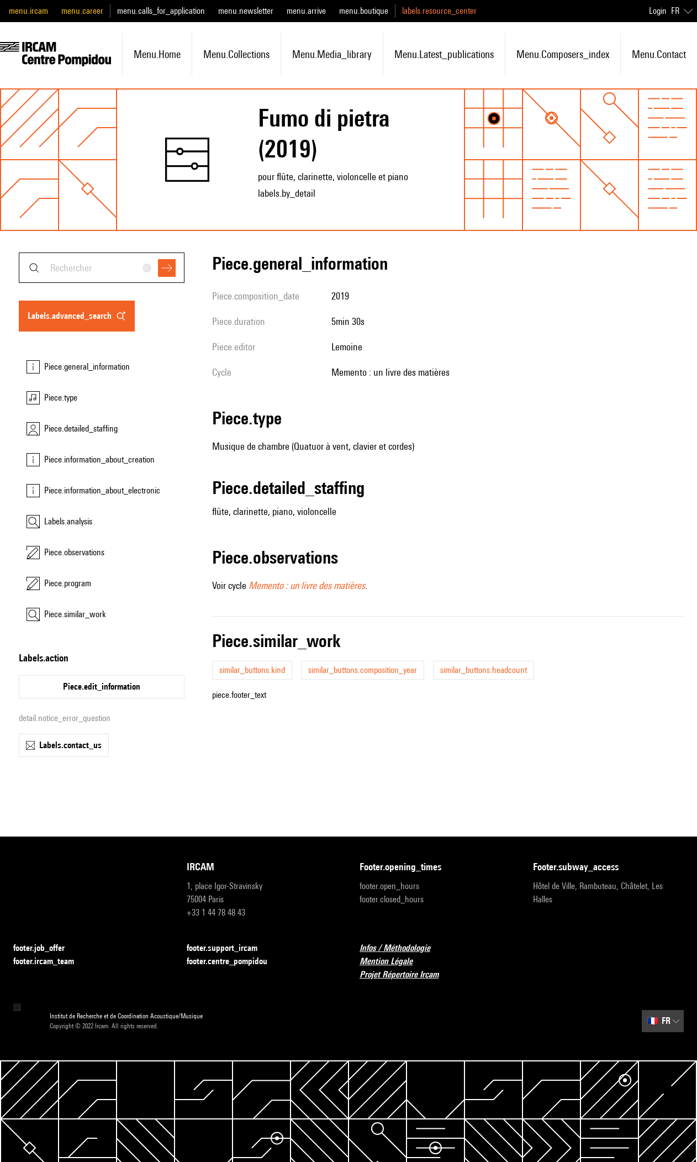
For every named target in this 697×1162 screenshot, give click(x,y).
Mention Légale (393, 962)
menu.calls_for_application (161, 11)
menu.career (82, 11)
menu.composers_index (562, 54)
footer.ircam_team (50, 962)
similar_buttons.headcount (483, 670)
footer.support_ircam (229, 948)
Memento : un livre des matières (307, 585)
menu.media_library (332, 54)
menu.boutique (363, 11)
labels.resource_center (439, 11)
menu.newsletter (245, 11)
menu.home (157, 54)
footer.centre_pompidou (234, 962)
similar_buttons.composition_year (362, 670)
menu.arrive (306, 11)
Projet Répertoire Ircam (406, 975)
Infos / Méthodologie (401, 948)
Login (658, 11)
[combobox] (101, 268)
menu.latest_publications (444, 54)
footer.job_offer (45, 948)
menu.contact (659, 54)
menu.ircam (28, 11)
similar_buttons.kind (252, 670)
